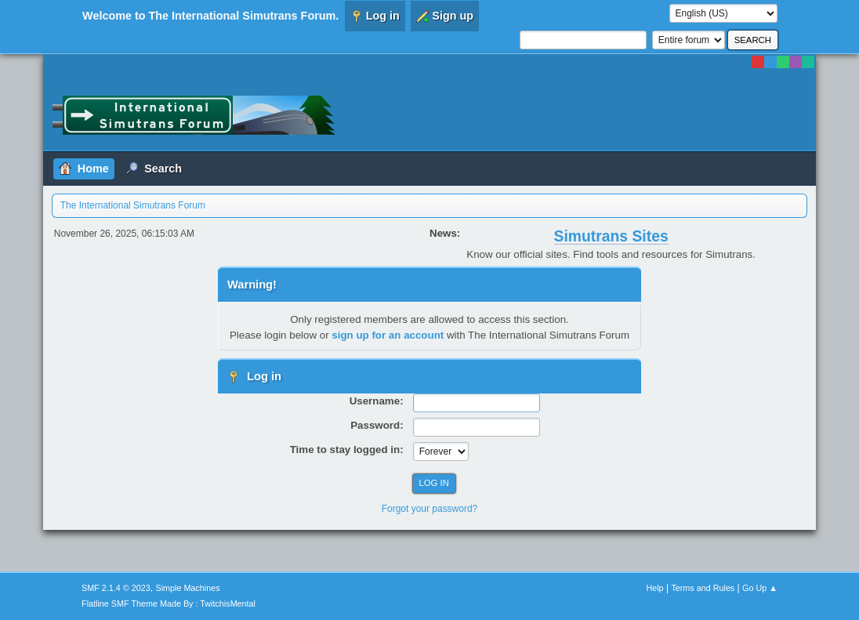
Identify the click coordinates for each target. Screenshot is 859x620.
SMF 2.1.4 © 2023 (116, 588)
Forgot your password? (430, 508)
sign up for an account (388, 335)
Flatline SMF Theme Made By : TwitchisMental (169, 603)
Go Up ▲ (759, 588)
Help (654, 588)
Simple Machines (187, 588)
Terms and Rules (702, 588)
